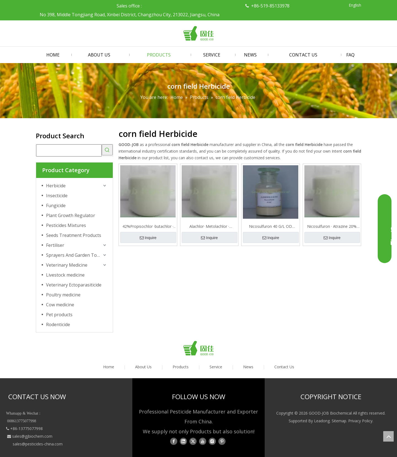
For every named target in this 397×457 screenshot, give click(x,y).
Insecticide (57, 196)
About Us (143, 366)
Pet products (59, 315)
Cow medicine (60, 305)
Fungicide (56, 205)
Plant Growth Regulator (70, 215)
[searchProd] (69, 150)
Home (108, 366)
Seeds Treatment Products (73, 235)
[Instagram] (212, 441)
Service (216, 366)
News (248, 366)
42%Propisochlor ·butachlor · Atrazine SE (147, 226)
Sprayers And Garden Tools (74, 255)
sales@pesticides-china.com (38, 444)
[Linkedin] (183, 441)
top (388, 436)
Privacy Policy (360, 420)
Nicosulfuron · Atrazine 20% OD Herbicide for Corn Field (331, 226)
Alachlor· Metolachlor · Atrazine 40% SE (209, 226)
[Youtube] (202, 441)
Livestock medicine (65, 275)
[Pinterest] (222, 441)
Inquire (148, 238)
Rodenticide (58, 324)
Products (181, 366)
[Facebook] (173, 441)
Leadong (322, 420)
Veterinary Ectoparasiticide (73, 285)
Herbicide (56, 186)
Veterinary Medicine (66, 265)
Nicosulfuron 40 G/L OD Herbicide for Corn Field (270, 226)
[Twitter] (193, 441)
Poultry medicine (63, 295)
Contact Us (284, 366)
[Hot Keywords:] (107, 149)
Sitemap (339, 420)
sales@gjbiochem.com (32, 436)
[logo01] (198, 348)
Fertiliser (55, 245)
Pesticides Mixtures (66, 225)
